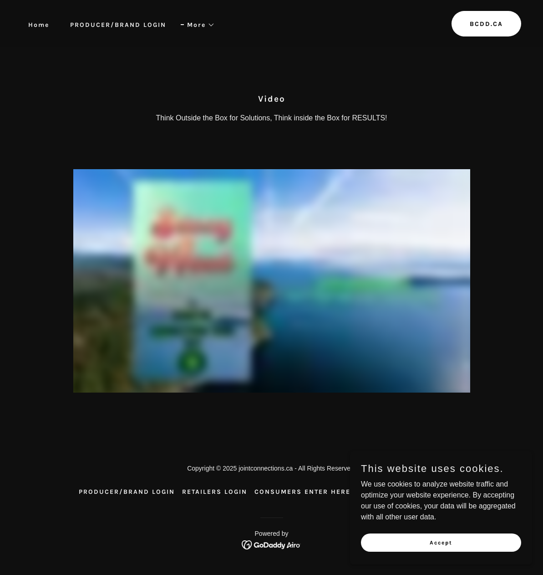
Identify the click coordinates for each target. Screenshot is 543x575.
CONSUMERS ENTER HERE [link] (302, 492)
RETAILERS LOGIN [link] (214, 492)
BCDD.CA (486, 24)
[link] (271, 544)
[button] (198, 25)
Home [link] (38, 25)
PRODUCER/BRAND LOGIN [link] (118, 25)
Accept (441, 542)
